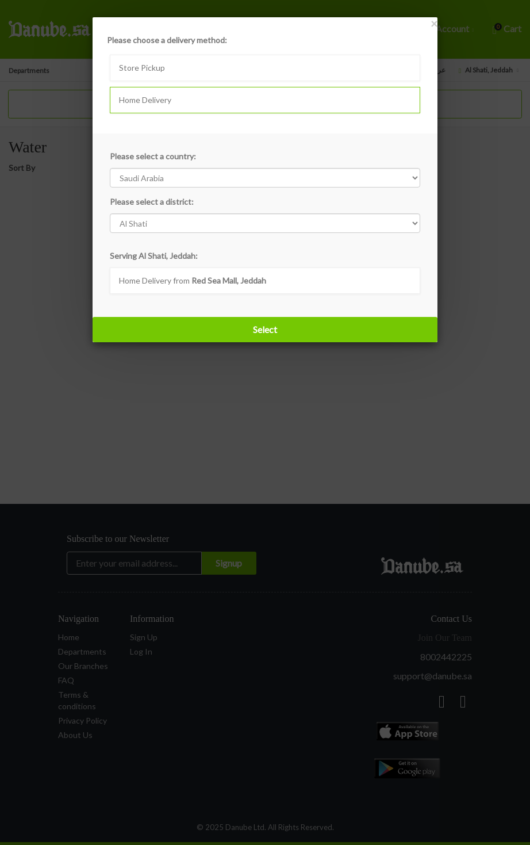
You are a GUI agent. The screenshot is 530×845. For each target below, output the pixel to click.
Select (265, 329)
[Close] (434, 23)
